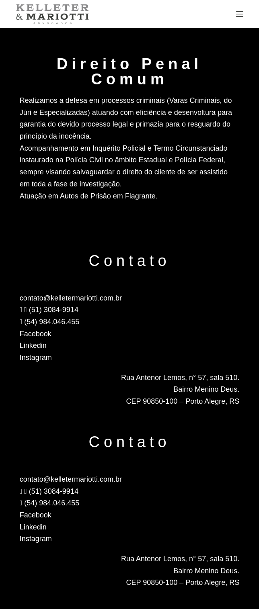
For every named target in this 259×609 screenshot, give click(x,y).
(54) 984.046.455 (50, 322)
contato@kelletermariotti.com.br (71, 298)
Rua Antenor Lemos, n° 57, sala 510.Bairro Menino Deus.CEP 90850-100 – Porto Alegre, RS (180, 389)
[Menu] (239, 14)
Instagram (36, 358)
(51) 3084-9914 (49, 310)
